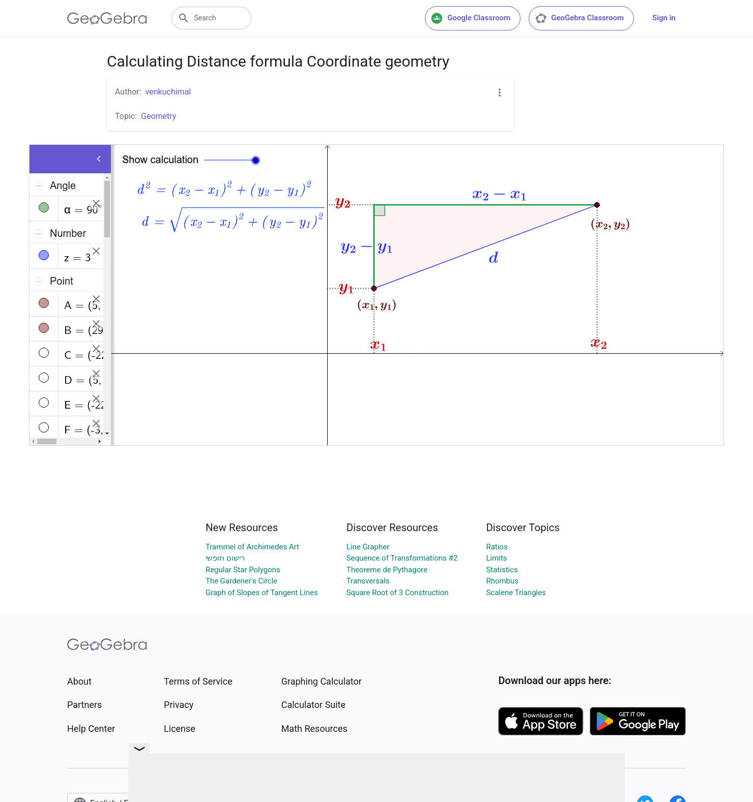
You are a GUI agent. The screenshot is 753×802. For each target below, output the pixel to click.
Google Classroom (470, 18)
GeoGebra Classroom (579, 18)
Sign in (664, 17)
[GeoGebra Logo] (107, 18)
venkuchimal (168, 92)
